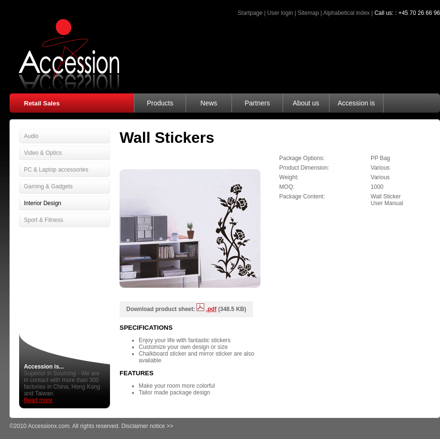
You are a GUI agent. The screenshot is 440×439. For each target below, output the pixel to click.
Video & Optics (43, 153)
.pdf (211, 309)
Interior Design (42, 203)
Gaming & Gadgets (48, 186)
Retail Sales (42, 103)
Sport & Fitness (43, 220)
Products (160, 103)
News (208, 103)
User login (280, 13)
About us (306, 103)
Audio (31, 136)
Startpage (250, 13)
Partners (257, 103)
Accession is (356, 103)
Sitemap (308, 13)
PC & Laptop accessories (56, 169)
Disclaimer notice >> (147, 426)
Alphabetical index (346, 13)
